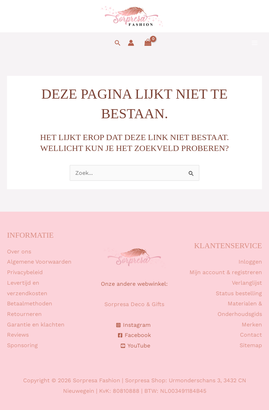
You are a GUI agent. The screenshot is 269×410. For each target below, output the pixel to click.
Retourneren (24, 314)
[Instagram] (133, 325)
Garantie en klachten (35, 324)
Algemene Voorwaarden (39, 261)
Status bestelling (239, 293)
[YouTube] (135, 346)
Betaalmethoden (29, 303)
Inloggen (250, 261)
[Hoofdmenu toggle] (254, 42)
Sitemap (251, 345)
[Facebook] (134, 335)
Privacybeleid (25, 272)
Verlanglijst (247, 282)
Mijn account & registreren (225, 272)
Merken (252, 324)
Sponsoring (22, 345)
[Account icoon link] (131, 43)
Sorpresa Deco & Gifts (134, 304)
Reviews (18, 334)
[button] (118, 43)
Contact (251, 334)
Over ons (19, 251)
